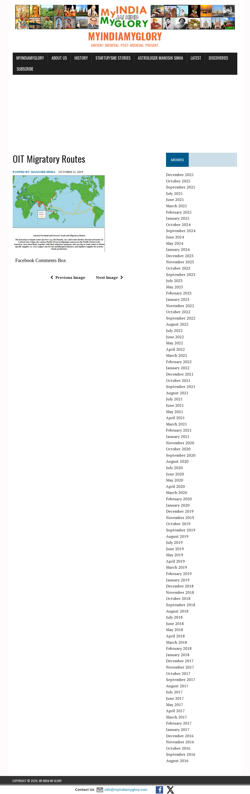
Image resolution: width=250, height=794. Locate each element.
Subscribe (24, 69)
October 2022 (178, 312)
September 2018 (181, 605)
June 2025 (175, 199)
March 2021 (176, 424)
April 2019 (175, 561)
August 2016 (177, 761)
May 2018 (174, 630)
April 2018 (175, 636)
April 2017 (175, 711)
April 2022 (175, 349)
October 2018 (178, 598)
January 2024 (178, 249)
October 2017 (178, 673)
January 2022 (178, 368)
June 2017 (175, 698)
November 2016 (180, 742)
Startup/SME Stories (112, 58)
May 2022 (174, 343)
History (81, 58)
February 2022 (179, 362)
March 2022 (176, 355)
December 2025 (180, 175)
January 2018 (178, 654)
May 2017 (174, 704)
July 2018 (174, 617)
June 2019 (175, 548)
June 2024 (175, 237)
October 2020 (178, 449)
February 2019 (179, 574)
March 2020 (176, 492)
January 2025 (178, 218)
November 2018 (180, 592)
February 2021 (179, 430)
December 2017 (180, 661)
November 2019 (180, 517)
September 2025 (181, 187)
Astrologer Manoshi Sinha (160, 58)
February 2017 (179, 723)
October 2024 (178, 224)
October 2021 (178, 380)
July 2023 (174, 281)
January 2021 (178, 436)
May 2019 (174, 555)
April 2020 (175, 486)
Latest (195, 58)
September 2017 (181, 679)
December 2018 (180, 586)
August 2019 (177, 536)
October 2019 (178, 524)
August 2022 (177, 324)
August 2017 (177, 686)
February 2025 (179, 212)
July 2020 (174, 468)
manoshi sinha (43, 172)
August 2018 (177, 611)
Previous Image (67, 277)
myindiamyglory (30, 58)
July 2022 (174, 330)
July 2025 (174, 193)
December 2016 (180, 735)
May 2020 (174, 480)
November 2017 (180, 667)
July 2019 (174, 542)
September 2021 (181, 386)
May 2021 (174, 411)
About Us (59, 58)
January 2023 (178, 299)
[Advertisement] (125, 111)
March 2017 (176, 717)
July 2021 (174, 399)
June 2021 (175, 405)
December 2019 (180, 511)
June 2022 (175, 337)
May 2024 (174, 243)
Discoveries (218, 58)
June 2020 (175, 474)
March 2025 (176, 206)
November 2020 (180, 442)
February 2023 (179, 293)
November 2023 (180, 262)
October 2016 (178, 748)
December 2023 (180, 255)
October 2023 (178, 268)
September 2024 (181, 231)
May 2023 (174, 287)
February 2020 (179, 499)
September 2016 (181, 754)
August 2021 (177, 393)
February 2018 (179, 648)
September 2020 (181, 455)
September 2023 (181, 274)
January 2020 (178, 505)
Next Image (109, 277)
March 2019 (176, 567)
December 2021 (180, 374)
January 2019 (178, 580)
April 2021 (175, 418)
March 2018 (176, 642)
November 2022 (180, 305)
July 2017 (174, 692)
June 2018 (175, 623)
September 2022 (181, 318)
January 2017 (178, 729)
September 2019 (181, 530)
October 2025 (178, 181)
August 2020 (177, 461)
